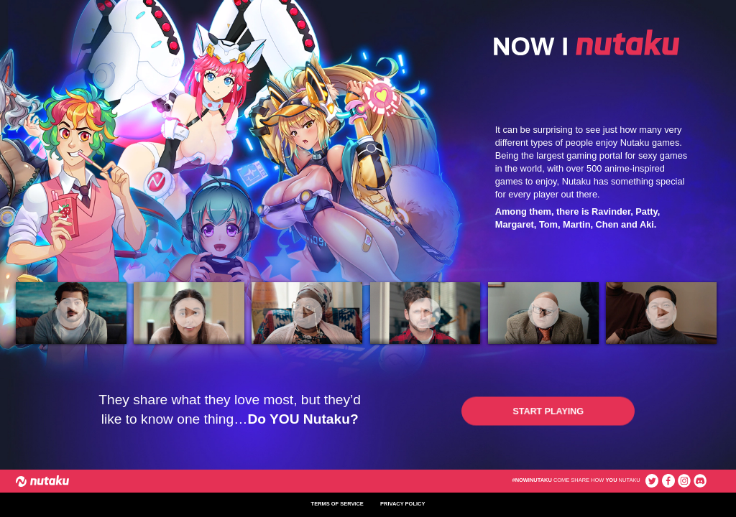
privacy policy (402, 504)
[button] (549, 411)
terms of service (337, 504)
